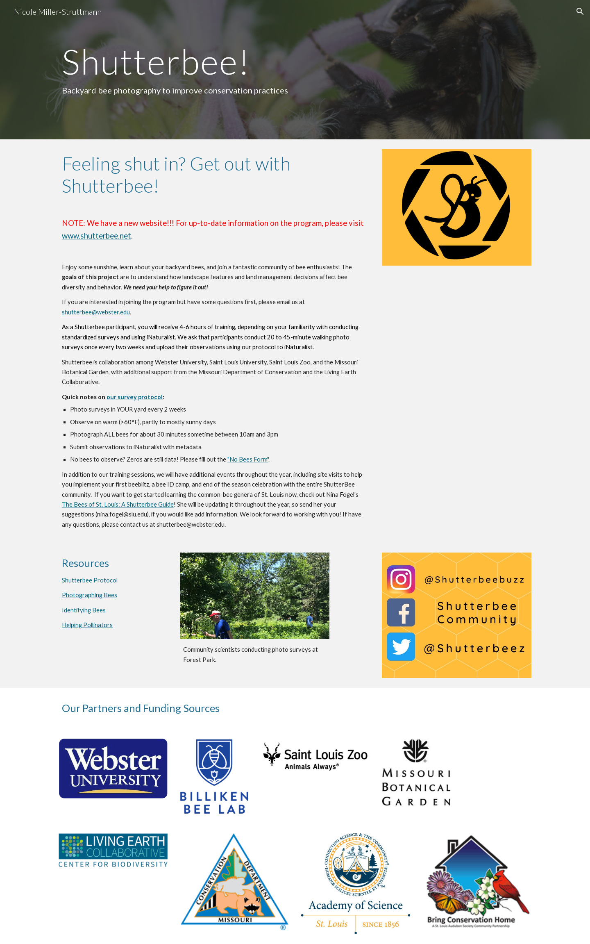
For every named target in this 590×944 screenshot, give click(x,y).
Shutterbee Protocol (90, 580)
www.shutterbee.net (96, 235)
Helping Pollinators (87, 624)
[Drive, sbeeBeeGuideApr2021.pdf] (456, 320)
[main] (214, 70)
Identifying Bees (84, 610)
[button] (580, 11)
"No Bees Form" (247, 459)
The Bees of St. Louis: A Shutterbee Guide (118, 504)
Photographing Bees (89, 594)
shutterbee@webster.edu (96, 312)
